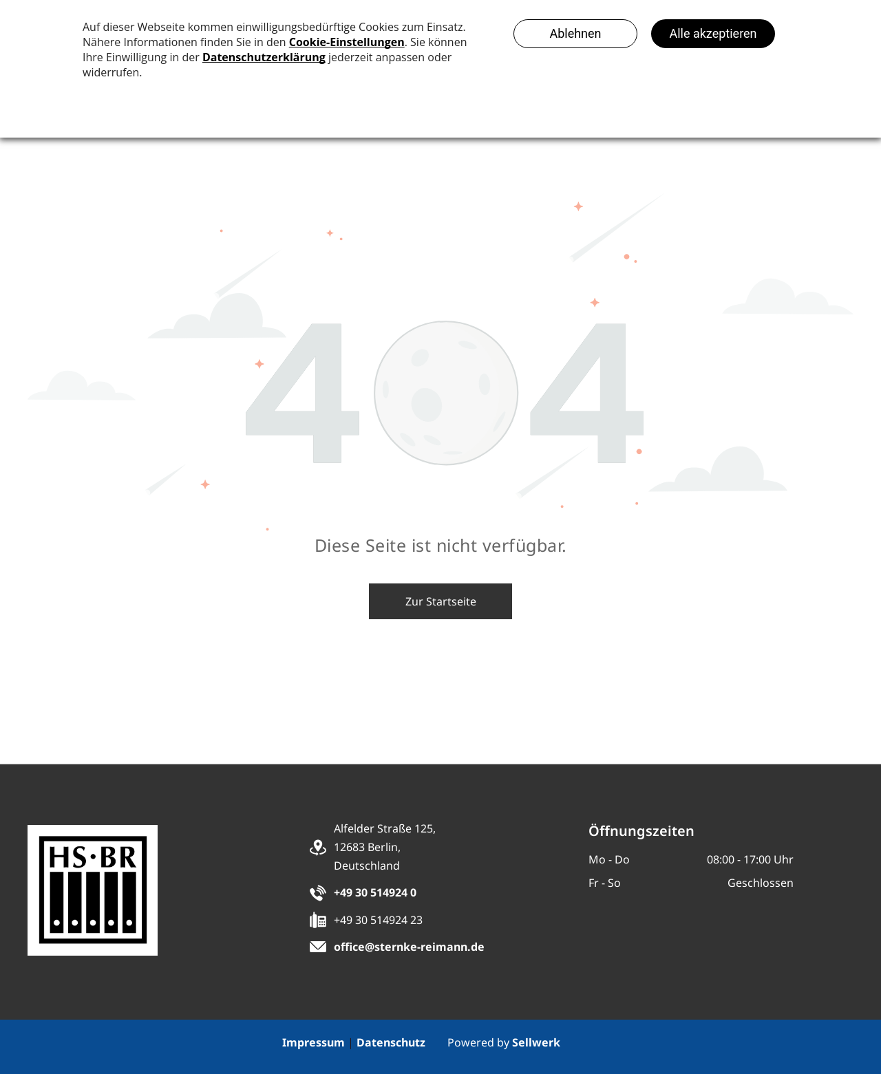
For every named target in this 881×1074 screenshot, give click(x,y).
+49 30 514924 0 (375, 892)
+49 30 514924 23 (378, 919)
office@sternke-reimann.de (409, 946)
